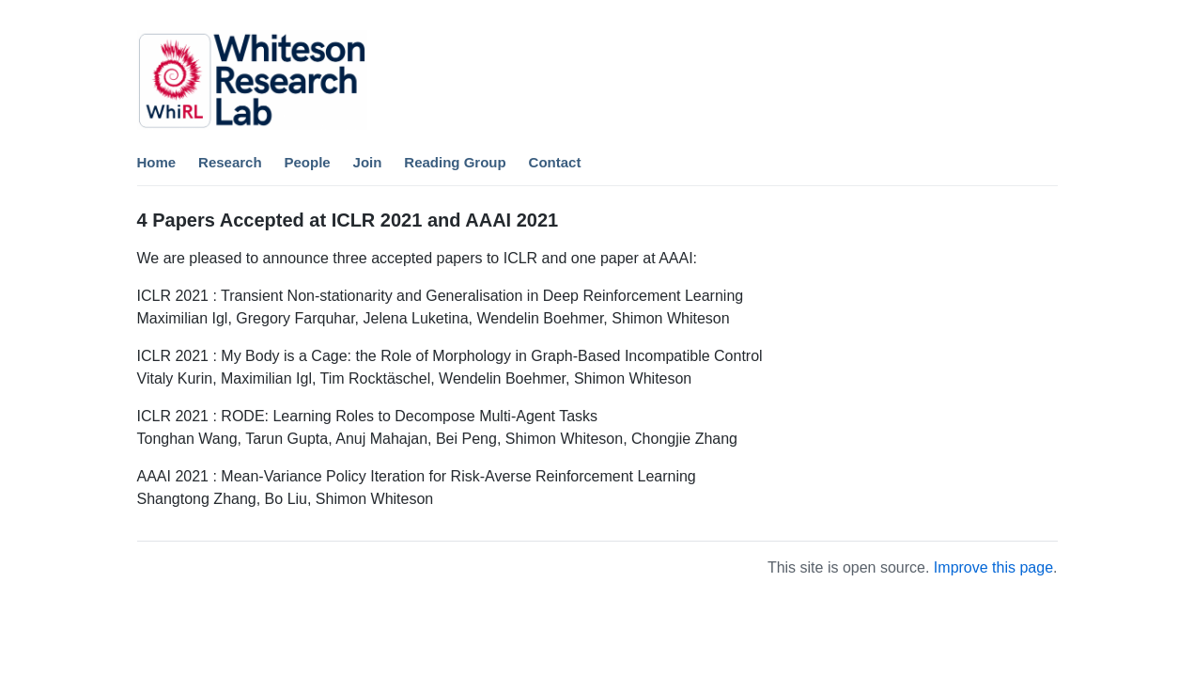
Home (157, 162)
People (308, 162)
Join (367, 162)
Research (230, 162)
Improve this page (993, 567)
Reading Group (454, 162)
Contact (555, 162)
